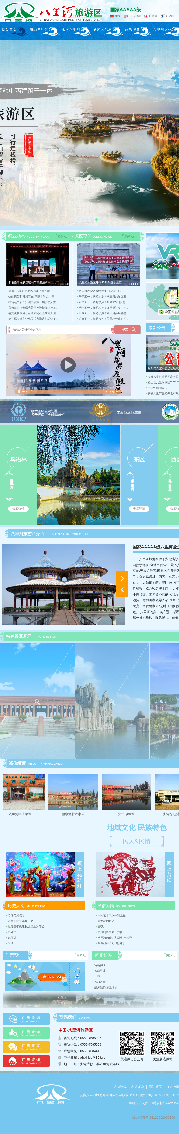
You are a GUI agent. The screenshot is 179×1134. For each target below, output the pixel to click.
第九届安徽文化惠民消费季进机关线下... (33, 318)
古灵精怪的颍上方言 (110, 932)
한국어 (169, 16)
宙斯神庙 (100, 965)
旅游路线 (120, 1087)
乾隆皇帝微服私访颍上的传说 (26, 926)
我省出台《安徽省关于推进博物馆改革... (33, 307)
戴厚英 (12, 937)
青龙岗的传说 (106, 921)
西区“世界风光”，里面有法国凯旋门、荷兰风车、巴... (170, 483)
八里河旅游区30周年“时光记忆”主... (100, 291)
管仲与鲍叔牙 (16, 915)
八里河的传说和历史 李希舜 (115, 937)
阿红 (11, 943)
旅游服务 (132, 30)
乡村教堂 (100, 982)
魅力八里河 (39, 30)
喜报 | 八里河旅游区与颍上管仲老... (30, 291)
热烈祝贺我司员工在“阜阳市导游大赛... (32, 296)
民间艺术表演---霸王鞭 (112, 915)
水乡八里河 (71, 30)
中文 (118, 16)
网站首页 (9, 30)
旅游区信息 (102, 30)
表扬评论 (137, 1087)
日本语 (153, 16)
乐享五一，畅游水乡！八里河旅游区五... (104, 296)
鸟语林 (18, 459)
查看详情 (18, 508)
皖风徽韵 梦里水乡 (105, 987)
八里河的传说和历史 (20, 921)
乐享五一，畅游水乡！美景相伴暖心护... (104, 318)
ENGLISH (135, 16)
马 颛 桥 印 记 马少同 (111, 943)
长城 (97, 976)
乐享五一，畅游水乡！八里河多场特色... (104, 313)
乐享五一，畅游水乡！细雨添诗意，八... (104, 307)
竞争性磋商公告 (157, 388)
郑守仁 (12, 932)
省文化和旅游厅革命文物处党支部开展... (33, 313)
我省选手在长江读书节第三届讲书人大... (33, 302)
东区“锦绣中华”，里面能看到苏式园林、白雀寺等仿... (132, 482)
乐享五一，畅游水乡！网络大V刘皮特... (103, 302)
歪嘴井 (102, 926)
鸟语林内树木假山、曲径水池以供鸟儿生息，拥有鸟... (12, 481)
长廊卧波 (100, 970)
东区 (139, 459)
